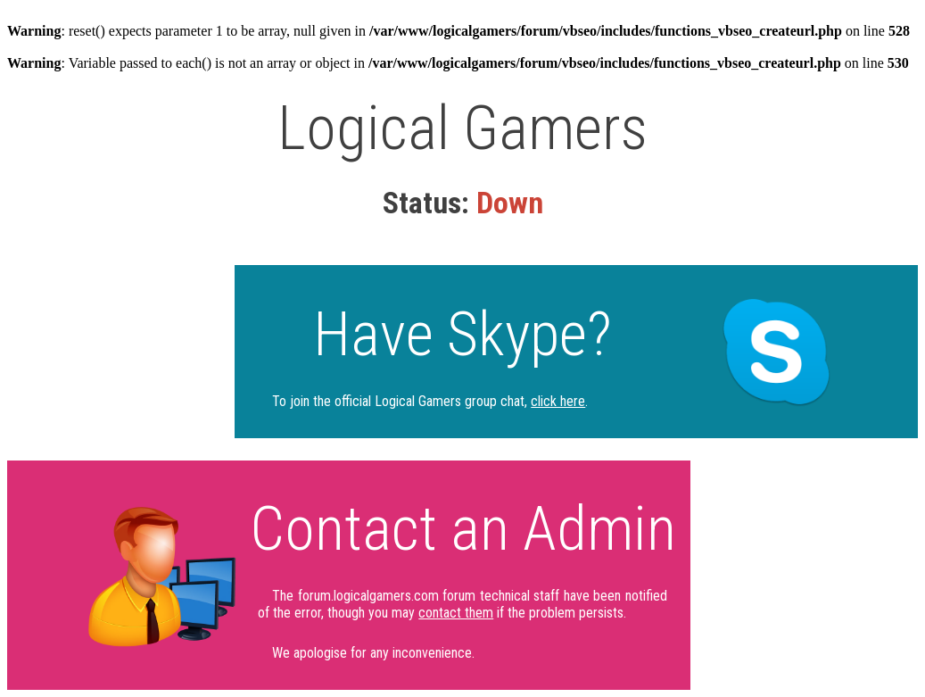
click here (558, 401)
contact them (455, 612)
